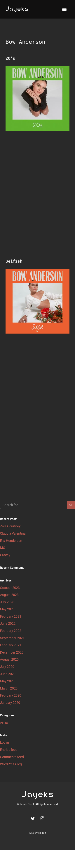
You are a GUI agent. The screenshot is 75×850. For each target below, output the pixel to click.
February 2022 (10, 631)
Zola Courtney (10, 526)
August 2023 (9, 595)
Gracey (5, 555)
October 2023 (10, 588)
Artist (4, 723)
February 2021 (10, 645)
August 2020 (9, 659)
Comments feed (12, 757)
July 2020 (7, 667)
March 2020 (9, 688)
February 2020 (10, 695)
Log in (4, 742)
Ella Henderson (11, 541)
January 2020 (10, 703)
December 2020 (11, 652)
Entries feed (9, 750)
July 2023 (7, 602)
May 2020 (7, 681)
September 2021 (12, 638)
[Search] (33, 505)
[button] (64, 9)
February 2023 (10, 616)
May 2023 (7, 609)
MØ (2, 548)
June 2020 (7, 674)
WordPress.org (11, 764)
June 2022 (7, 623)
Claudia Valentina (13, 533)
